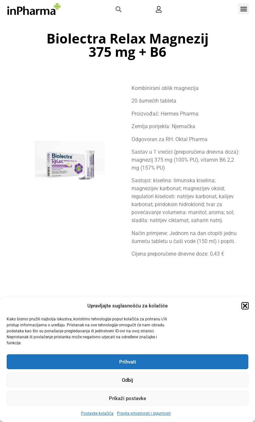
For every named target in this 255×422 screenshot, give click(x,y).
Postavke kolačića (97, 413)
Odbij (127, 380)
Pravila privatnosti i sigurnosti (144, 413)
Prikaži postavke (127, 398)
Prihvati (127, 362)
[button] (245, 305)
